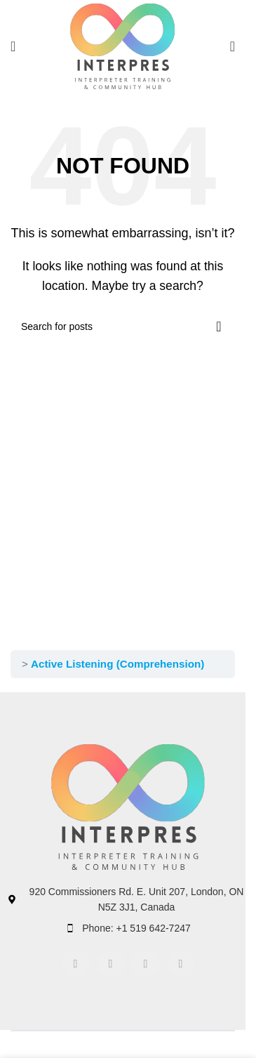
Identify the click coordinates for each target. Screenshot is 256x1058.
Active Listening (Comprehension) (117, 664)
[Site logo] (122, 45)
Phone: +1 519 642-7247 (136, 928)
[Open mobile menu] (13, 46)
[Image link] (128, 806)
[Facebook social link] (76, 964)
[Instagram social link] (111, 964)
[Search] (232, 46)
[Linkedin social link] (146, 964)
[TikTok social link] (181, 964)
